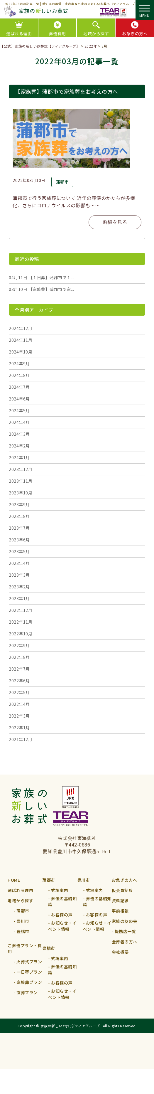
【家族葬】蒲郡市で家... (41, 289)
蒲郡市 (48, 880)
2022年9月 (19, 645)
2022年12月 (20, 610)
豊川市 (83, 880)
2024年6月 (19, 399)
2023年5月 (19, 551)
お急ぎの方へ (124, 880)
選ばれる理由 (20, 890)
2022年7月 (19, 669)
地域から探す (96, 33)
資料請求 (120, 900)
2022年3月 (19, 716)
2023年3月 (19, 575)
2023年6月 (19, 540)
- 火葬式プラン (27, 968)
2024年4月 (19, 422)
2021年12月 (20, 739)
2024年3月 (19, 434)
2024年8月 (19, 375)
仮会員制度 (122, 890)
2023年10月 (20, 493)
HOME (14, 880)
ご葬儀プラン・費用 (25, 953)
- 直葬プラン (25, 999)
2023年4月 (19, 563)
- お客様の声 (60, 921)
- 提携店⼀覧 (124, 931)
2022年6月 (19, 681)
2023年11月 (20, 481)
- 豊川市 (21, 921)
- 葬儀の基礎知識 (62, 906)
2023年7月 (19, 528)
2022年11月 (20, 622)
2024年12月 (20, 328)
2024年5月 (19, 410)
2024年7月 (19, 387)
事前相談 (120, 911)
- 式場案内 (58, 890)
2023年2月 (19, 587)
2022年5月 (19, 692)
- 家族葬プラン (27, 989)
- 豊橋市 (21, 931)
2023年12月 (20, 469)
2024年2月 (19, 446)
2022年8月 (19, 657)
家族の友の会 (124, 921)
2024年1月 (19, 457)
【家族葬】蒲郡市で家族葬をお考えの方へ (66, 91)
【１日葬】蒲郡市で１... (41, 277)
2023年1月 (19, 598)
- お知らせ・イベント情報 (62, 936)
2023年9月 (19, 504)
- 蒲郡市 (21, 911)
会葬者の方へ (124, 942)
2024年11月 (20, 340)
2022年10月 (20, 634)
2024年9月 (19, 363)
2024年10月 (20, 352)
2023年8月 (19, 516)
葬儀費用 (57, 33)
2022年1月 (19, 728)
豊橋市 (48, 961)
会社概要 (120, 952)
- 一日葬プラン (27, 978)
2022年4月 (19, 704)
